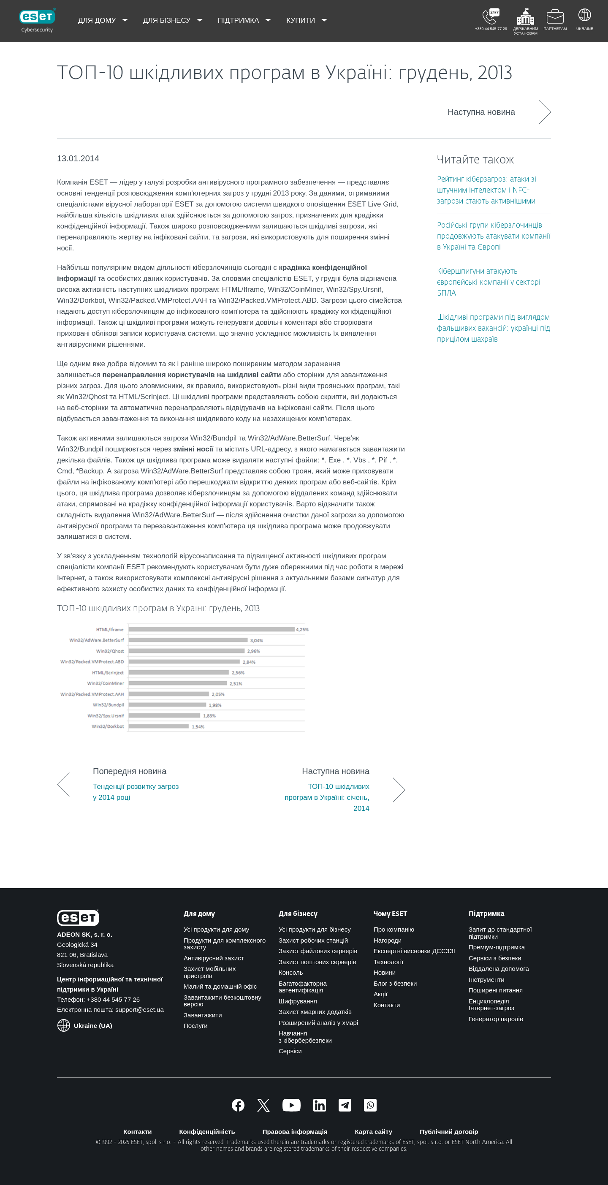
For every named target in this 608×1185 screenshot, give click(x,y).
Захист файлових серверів (318, 950)
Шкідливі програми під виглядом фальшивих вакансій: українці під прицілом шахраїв (493, 328)
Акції (381, 993)
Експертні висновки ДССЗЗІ (414, 950)
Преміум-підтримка (497, 947)
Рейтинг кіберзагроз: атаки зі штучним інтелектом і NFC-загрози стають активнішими (486, 190)
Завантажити (203, 1015)
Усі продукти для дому (216, 929)
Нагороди (388, 940)
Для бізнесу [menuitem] (168, 20)
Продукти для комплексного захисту (225, 944)
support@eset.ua (139, 1009)
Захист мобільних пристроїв (210, 972)
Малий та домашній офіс (220, 986)
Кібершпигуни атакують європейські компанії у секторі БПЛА (488, 282)
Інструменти (487, 979)
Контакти (387, 1004)
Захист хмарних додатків (315, 1011)
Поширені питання (496, 990)
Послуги (196, 1025)
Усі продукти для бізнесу (315, 929)
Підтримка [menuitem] (239, 20)
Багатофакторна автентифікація (303, 987)
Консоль (291, 972)
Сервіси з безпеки (495, 958)
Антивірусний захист (214, 958)
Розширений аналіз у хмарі (318, 1022)
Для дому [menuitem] (98, 20)
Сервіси (290, 1051)
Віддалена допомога (499, 968)
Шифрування (298, 1001)
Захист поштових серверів (317, 961)
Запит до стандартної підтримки (500, 933)
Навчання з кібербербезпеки (305, 1037)
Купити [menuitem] (301, 20)
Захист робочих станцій (313, 940)
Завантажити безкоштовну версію (222, 1001)
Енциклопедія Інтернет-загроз (491, 1004)
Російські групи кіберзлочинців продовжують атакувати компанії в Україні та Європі (493, 236)
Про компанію (394, 929)
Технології (388, 961)
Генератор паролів (496, 1018)
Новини (385, 972)
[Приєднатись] (370, 1109)
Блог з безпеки (395, 983)
